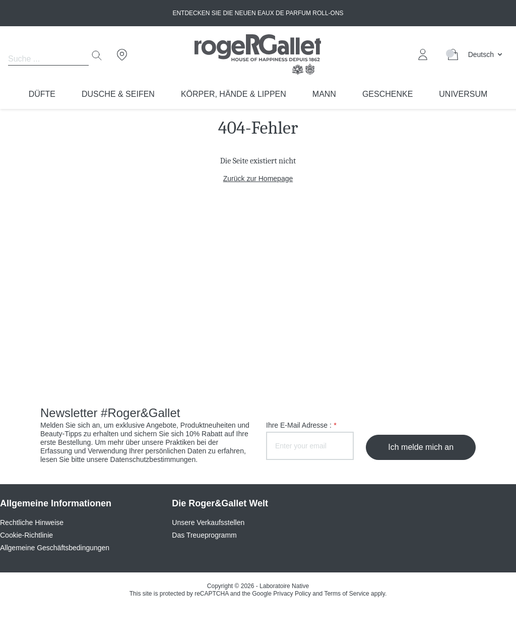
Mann (324, 94)
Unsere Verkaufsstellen (208, 522)
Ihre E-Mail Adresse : (301, 425)
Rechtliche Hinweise (31, 522)
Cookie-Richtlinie (26, 535)
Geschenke (387, 94)
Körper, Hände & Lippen (233, 94)
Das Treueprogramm (204, 535)
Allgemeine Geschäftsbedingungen (54, 548)
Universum (463, 94)
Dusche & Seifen (118, 94)
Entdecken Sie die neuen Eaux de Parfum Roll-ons (257, 13)
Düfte (42, 94)
